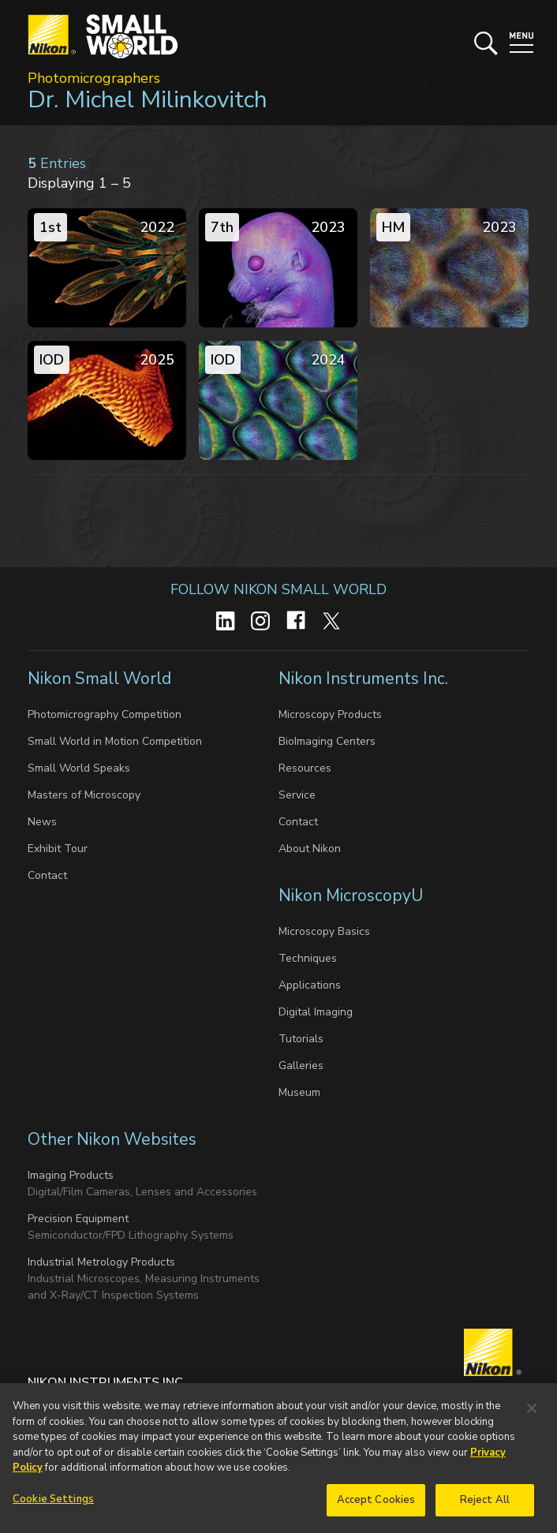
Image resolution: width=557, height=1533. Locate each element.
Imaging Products (71, 1175)
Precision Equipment (78, 1218)
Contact (47, 875)
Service (297, 794)
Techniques (307, 958)
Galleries (300, 1065)
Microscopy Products (330, 714)
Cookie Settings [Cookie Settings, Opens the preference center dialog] (53, 1508)
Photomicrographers (94, 78)
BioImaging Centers (327, 741)
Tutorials (300, 1038)
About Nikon (309, 848)
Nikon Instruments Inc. (365, 678)
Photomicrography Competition (104, 714)
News (42, 821)
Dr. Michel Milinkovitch (147, 100)
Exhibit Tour (58, 848)
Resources (304, 768)
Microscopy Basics (324, 931)
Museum (299, 1092)
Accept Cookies (376, 1508)
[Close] (531, 1417)
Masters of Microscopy (84, 794)
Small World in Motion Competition (115, 741)
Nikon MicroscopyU (350, 895)
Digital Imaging (315, 1011)
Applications (309, 985)
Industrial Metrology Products (101, 1261)
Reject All (485, 1508)
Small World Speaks (79, 768)
